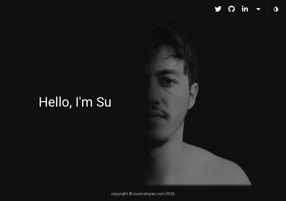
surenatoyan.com (149, 194)
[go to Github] (231, 9)
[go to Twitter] (218, 9)
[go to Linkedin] (245, 9)
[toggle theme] (276, 9)
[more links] (258, 9)
